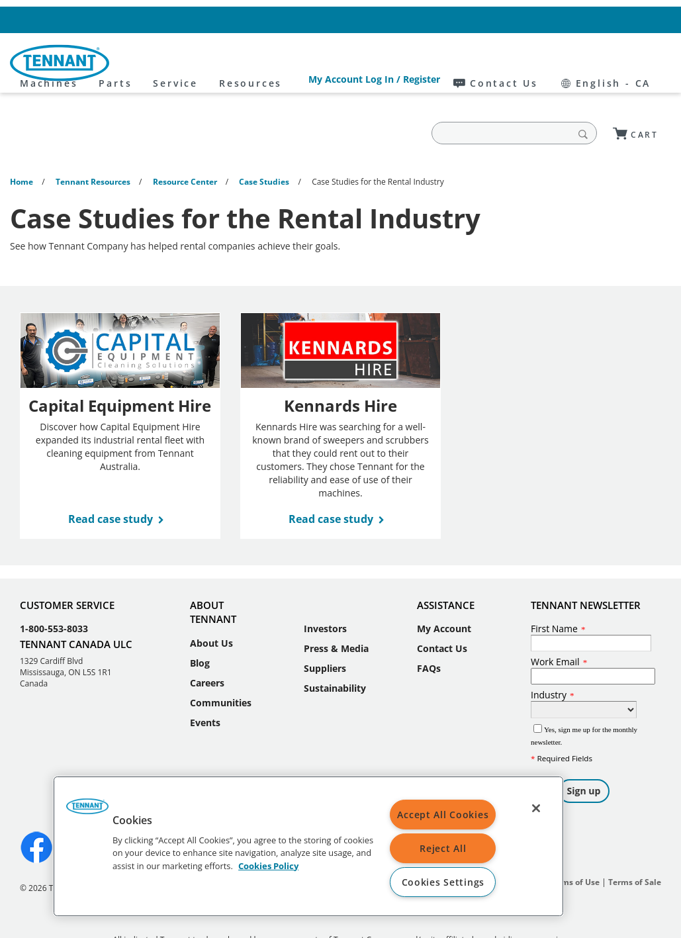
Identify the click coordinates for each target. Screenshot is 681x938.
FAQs (429, 628)
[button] (87, 811)
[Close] (536, 808)
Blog (200, 622)
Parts (234, 63)
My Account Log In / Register (443, 19)
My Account (444, 588)
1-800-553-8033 (54, 588)
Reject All (443, 848)
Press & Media (336, 608)
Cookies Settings (443, 882)
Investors (325, 588)
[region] (308, 846)
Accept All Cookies (442, 814)
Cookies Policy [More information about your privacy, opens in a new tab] (268, 865)
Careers (207, 642)
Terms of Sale (634, 841)
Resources (369, 63)
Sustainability (335, 647)
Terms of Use (574, 841)
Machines (168, 63)
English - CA (630, 19)
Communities (220, 662)
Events (205, 682)
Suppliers (325, 628)
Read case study (110, 478)
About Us (211, 602)
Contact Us (549, 19)
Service (294, 63)
